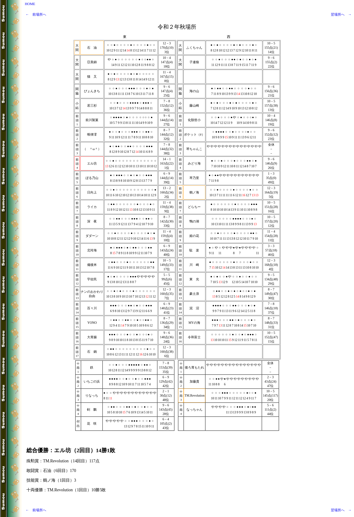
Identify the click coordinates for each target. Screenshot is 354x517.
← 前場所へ (36, 14)
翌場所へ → (341, 14)
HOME (30, 4)
